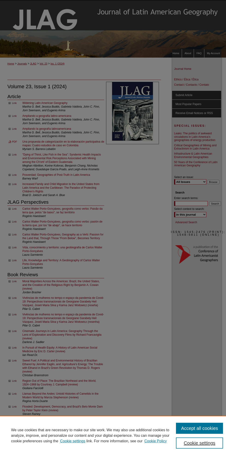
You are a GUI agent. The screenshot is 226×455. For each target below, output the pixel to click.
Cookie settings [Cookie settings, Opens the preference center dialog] (199, 443)
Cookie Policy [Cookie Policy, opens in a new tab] (155, 441)
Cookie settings (72, 441)
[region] (113, 435)
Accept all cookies (199, 428)
